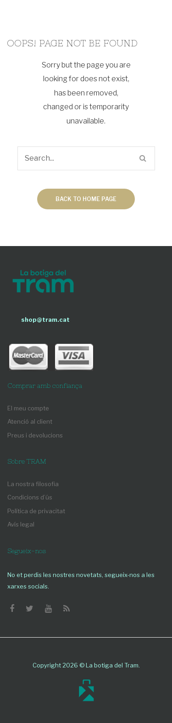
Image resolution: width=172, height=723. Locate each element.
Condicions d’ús (29, 497)
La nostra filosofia (33, 484)
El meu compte (28, 408)
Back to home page (86, 199)
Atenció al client (29, 421)
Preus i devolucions (35, 435)
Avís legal (20, 524)
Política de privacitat (36, 511)
